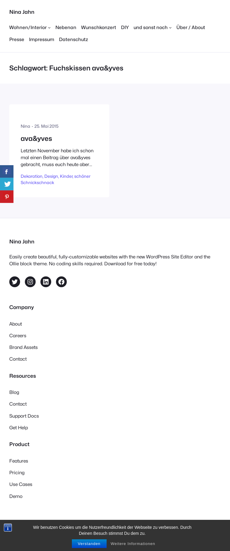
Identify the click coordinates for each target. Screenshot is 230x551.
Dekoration (32, 176)
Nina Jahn (21, 12)
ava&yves (36, 138)
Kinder (66, 176)
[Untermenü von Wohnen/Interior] (30, 27)
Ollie (93, 526)
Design (51, 176)
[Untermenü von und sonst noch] (153, 27)
